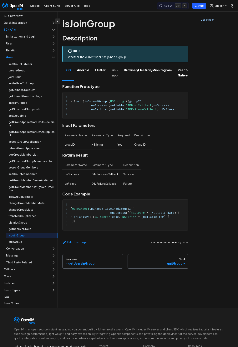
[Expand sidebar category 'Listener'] (53, 283)
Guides (35, 5)
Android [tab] (83, 70)
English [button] (217, 6)
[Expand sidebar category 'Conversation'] (53, 249)
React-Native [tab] (183, 72)
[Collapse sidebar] (57, 21)
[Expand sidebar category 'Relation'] (53, 50)
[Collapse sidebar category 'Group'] (53, 57)
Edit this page (74, 242)
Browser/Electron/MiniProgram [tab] (148, 70)
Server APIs (72, 5)
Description (207, 19)
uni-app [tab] (115, 72)
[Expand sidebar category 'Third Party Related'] (53, 262)
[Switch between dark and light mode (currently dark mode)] (233, 6)
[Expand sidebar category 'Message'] (53, 255)
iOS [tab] (68, 70)
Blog (87, 5)
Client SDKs (52, 5)
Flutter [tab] (100, 70)
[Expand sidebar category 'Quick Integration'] (53, 23)
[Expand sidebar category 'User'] (53, 43)
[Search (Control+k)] (173, 5)
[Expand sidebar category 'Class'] (53, 276)
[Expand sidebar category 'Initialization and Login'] (53, 37)
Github (199, 5)
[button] (30, 290)
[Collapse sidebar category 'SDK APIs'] (53, 30)
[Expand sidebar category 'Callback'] (53, 269)
